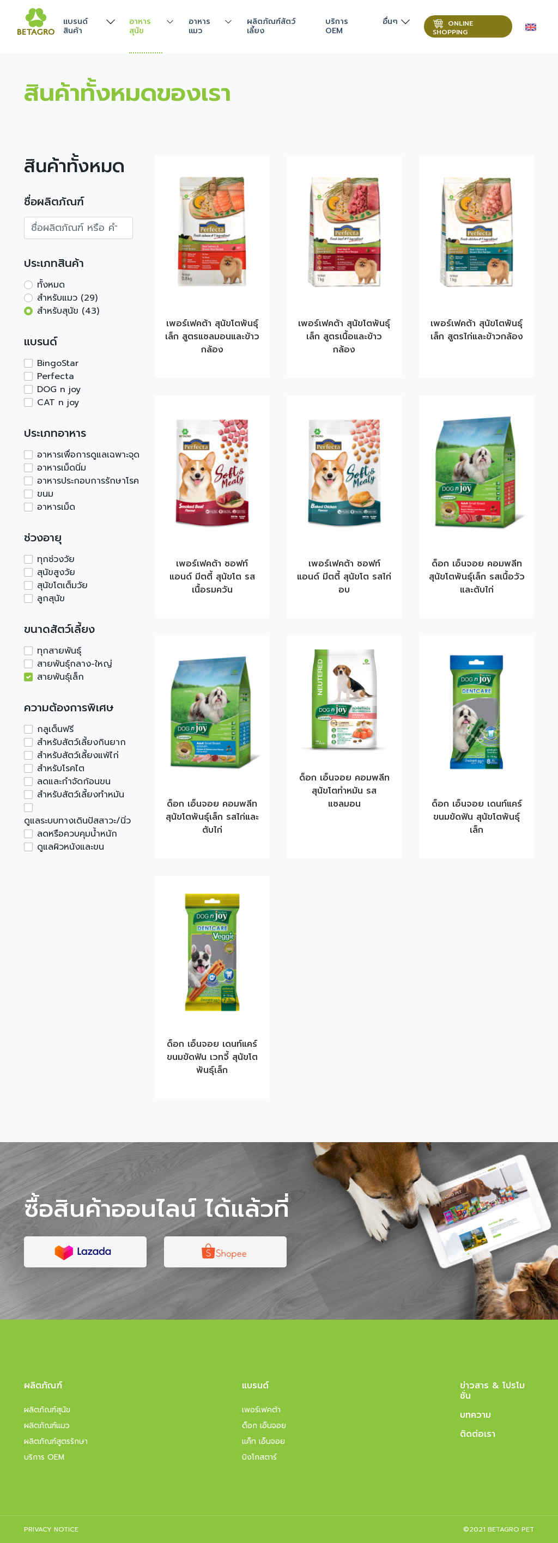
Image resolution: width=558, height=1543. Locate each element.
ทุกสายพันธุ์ (59, 650)
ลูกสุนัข (51, 598)
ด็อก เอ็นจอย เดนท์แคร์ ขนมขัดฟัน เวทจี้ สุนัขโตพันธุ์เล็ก (212, 1057)
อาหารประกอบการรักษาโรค (88, 480)
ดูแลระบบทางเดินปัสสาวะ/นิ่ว (77, 820)
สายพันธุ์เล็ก (60, 677)
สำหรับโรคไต (60, 768)
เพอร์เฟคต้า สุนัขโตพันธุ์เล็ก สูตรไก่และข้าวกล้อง (476, 330)
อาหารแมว (199, 26)
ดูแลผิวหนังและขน (70, 846)
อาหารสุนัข (140, 26)
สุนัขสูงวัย (56, 572)
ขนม (45, 494)
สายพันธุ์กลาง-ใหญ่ (74, 663)
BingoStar (57, 363)
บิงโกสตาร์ (259, 1457)
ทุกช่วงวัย (56, 559)
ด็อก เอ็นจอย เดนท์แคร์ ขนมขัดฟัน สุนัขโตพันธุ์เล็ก (477, 817)
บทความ (475, 1415)
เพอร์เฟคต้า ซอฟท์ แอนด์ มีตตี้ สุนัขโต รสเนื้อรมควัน (212, 576)
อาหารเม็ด (56, 507)
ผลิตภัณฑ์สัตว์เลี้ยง (271, 26)
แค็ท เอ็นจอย (263, 1441)
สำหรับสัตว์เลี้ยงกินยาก (81, 742)
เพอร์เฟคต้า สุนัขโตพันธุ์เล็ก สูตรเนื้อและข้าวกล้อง (344, 336)
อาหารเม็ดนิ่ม (61, 467)
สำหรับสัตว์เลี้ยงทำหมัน (80, 794)
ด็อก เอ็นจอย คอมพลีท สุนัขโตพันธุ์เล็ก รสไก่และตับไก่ (212, 817)
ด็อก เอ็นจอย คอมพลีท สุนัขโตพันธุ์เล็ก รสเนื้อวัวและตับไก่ (477, 576)
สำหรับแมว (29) (67, 297)
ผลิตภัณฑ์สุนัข (47, 1410)
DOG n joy (59, 389)
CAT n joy (58, 402)
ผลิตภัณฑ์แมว (47, 1425)
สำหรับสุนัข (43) (68, 311)
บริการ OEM (336, 26)
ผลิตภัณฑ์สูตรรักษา (56, 1441)
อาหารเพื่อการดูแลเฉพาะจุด (88, 454)
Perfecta (55, 376)
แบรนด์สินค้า (75, 26)
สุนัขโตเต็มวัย (62, 585)
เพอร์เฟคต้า (261, 1410)
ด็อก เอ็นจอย (264, 1425)
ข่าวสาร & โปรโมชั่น (492, 1390)
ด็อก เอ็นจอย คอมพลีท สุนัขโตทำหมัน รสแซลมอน (344, 790)
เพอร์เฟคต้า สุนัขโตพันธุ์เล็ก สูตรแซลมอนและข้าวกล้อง (212, 336)
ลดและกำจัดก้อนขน (74, 781)
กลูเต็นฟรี (55, 729)
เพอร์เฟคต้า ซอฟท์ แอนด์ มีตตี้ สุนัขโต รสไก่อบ (344, 576)
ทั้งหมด (51, 284)
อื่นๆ (390, 21)
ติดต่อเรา (477, 1434)
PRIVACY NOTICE (51, 1529)
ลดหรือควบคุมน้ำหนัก (77, 833)
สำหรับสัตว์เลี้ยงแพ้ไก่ (78, 755)
